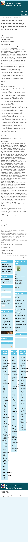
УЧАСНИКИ (24, 14)
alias (8, 32)
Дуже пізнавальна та (24, 423)
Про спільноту (5, 273)
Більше (6, 478)
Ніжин (8, 39)
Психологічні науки (9, 37)
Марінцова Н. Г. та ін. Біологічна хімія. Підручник (5, 408)
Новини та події (17, 17)
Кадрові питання (6, 267)
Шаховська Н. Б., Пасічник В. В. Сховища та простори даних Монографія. (6, 446)
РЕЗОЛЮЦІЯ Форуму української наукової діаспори (24, 402)
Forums (2, 17)
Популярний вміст (6, 281)
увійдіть (16, 255)
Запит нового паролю (6, 303)
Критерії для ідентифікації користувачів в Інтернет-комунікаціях (15, 444)
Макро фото (6, 329)
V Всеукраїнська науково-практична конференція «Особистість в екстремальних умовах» (21, 301)
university (17, 285)
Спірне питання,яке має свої (24, 418)
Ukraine (17, 278)
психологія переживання (12, 43)
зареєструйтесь (23, 255)
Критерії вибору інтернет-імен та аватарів (14, 406)
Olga (16, 274)
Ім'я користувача (5, 290)
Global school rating (7, 325)
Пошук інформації (6, 271)
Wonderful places (7, 327)
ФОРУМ (23, 9)
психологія (3, 43)
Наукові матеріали (6, 266)
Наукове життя (9, 17)
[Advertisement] (21, 343)
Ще (15, 450)
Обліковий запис (6, 282)
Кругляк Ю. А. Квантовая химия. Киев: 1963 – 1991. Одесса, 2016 (23, 391)
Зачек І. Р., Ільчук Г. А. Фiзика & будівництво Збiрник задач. (6, 459)
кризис (18, 46)
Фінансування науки (7, 269)
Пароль (3, 295)
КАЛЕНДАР (24, 11)
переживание (13, 46)
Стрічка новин (5, 279)
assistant (17, 288)
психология (6, 46)
